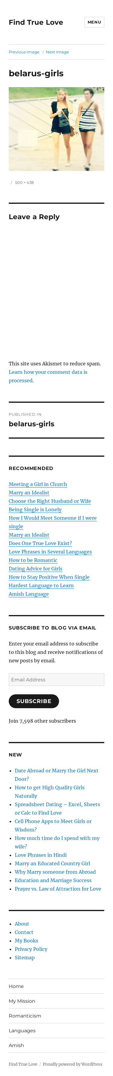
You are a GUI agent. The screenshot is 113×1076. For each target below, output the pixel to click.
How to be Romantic (33, 560)
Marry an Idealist (29, 493)
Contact (24, 932)
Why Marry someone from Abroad (55, 872)
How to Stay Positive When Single (49, 577)
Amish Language (29, 594)
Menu (94, 22)
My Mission (22, 1001)
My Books (26, 941)
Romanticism (25, 1016)
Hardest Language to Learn (41, 585)
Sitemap (25, 958)
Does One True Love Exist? (40, 543)
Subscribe (34, 701)
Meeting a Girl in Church (38, 484)
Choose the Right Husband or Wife (50, 501)
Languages (22, 1030)
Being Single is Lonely (35, 509)
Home (16, 986)
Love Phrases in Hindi (41, 855)
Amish (16, 1045)
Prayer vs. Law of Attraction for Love (58, 889)
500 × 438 (24, 182)
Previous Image (24, 51)
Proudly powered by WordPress (72, 1064)
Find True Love (36, 22)
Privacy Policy (31, 949)
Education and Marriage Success (53, 880)
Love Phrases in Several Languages (50, 552)
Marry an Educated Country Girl (52, 863)
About (22, 924)
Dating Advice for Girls (35, 569)
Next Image (57, 51)
